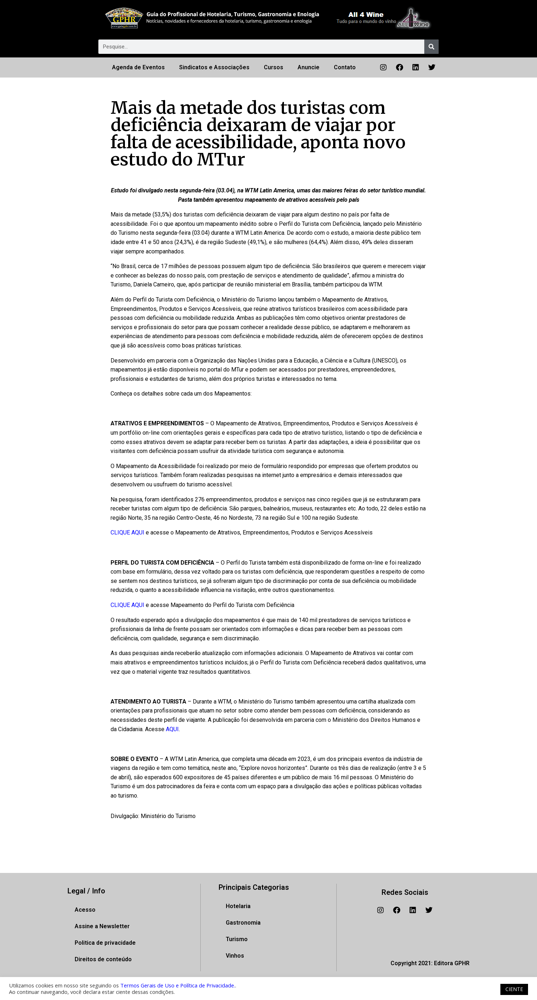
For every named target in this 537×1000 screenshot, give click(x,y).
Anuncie (308, 67)
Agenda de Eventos (138, 67)
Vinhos (235, 955)
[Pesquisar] (431, 46)
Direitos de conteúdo (103, 959)
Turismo (237, 939)
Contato (345, 67)
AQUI (172, 729)
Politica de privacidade (105, 942)
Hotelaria (238, 906)
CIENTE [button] (514, 989)
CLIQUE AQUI (127, 532)
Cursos (273, 67)
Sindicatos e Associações (214, 67)
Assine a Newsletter (102, 926)
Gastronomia (243, 922)
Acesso (85, 909)
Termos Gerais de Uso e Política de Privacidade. (177, 985)
